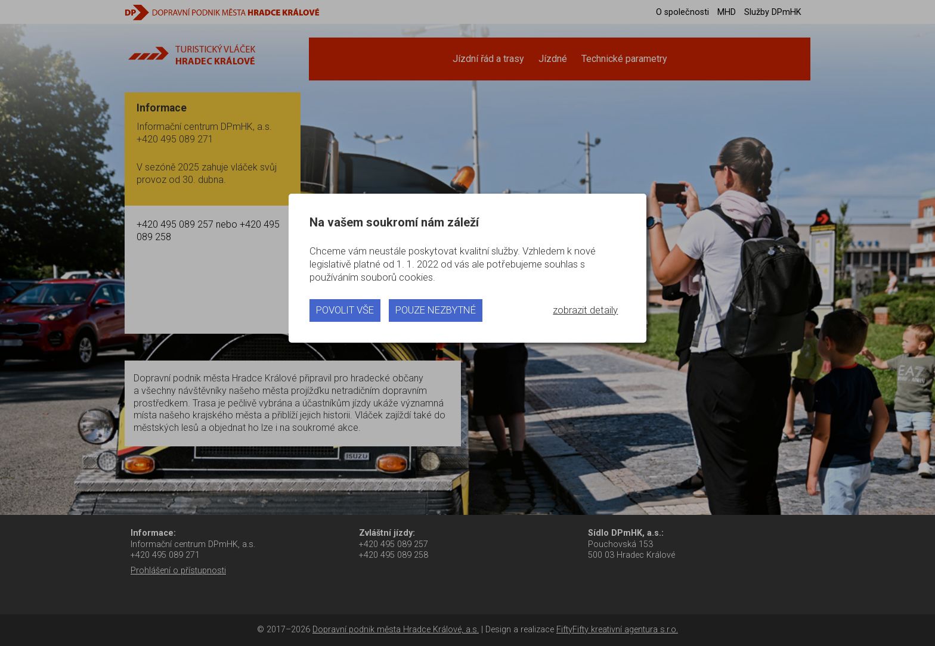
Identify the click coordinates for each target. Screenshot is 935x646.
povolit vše (345, 310)
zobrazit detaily (585, 310)
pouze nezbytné (435, 310)
